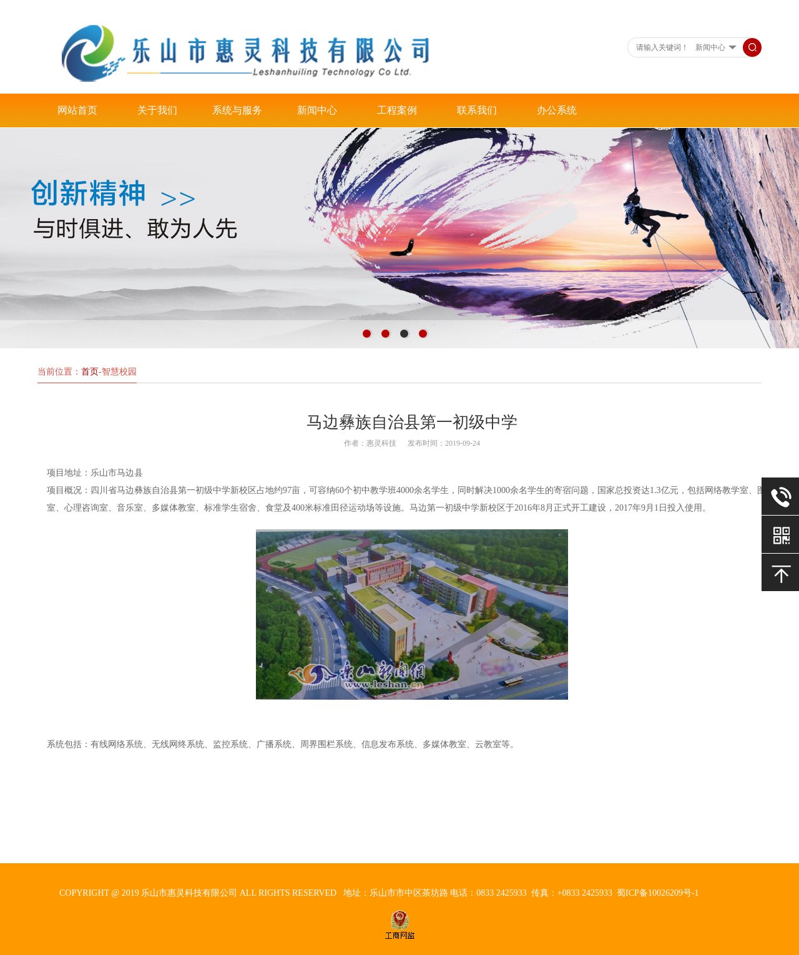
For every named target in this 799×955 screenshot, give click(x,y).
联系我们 (477, 110)
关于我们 (157, 110)
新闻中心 (317, 110)
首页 (90, 371)
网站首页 (77, 110)
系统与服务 (237, 110)
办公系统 (557, 110)
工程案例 (397, 110)
